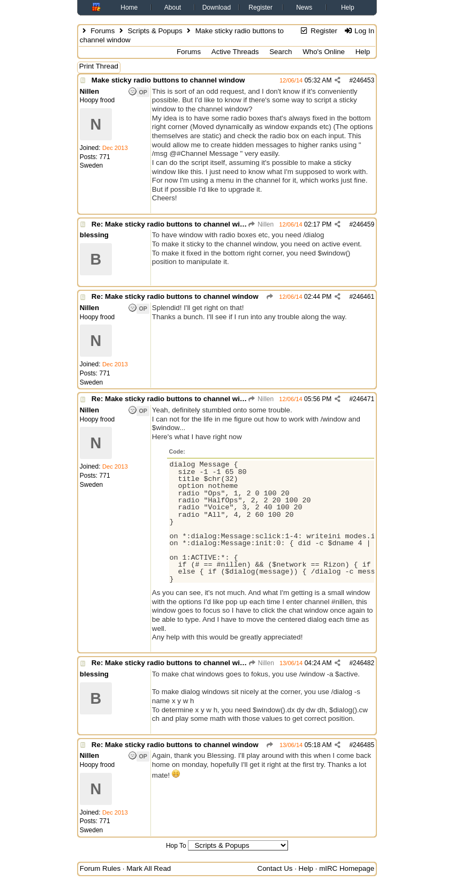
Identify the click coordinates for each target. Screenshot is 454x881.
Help (347, 7)
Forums (102, 31)
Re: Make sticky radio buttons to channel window (175, 224)
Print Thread (98, 66)
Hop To (176, 845)
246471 (363, 399)
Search (280, 52)
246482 (363, 663)
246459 (363, 224)
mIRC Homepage (346, 868)
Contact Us (275, 868)
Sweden (91, 165)
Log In (359, 31)
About (172, 7)
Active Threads (235, 52)
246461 (363, 296)
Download (216, 7)
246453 (363, 80)
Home (129, 7)
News (304, 7)
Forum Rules (100, 868)
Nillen (261, 224)
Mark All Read (148, 868)
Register (260, 7)
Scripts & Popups (154, 31)
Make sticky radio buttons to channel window (168, 80)
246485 (363, 745)
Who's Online (323, 52)
